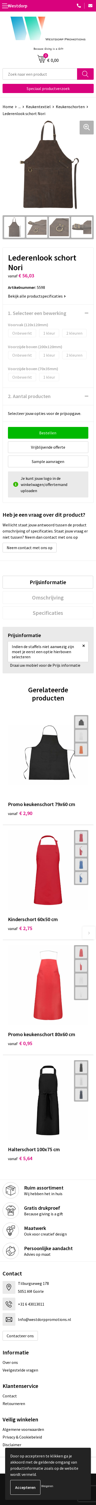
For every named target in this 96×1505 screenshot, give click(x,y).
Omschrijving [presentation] (48, 597)
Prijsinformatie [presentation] (48, 582)
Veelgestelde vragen (20, 1370)
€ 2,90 (20, 813)
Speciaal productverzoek (48, 88)
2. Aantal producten (29, 396)
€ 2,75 (20, 928)
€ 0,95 (20, 1043)
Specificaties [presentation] (48, 612)
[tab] (48, 582)
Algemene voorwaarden (23, 1429)
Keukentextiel (38, 106)
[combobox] (40, 74)
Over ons (10, 1362)
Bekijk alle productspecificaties (37, 296)
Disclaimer (12, 1444)
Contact (10, 1395)
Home (8, 106)
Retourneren (14, 1403)
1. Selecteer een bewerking (37, 313)
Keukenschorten (70, 106)
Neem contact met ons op (29, 547)
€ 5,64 (20, 1158)
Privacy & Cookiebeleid (22, 1437)
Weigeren (47, 1486)
